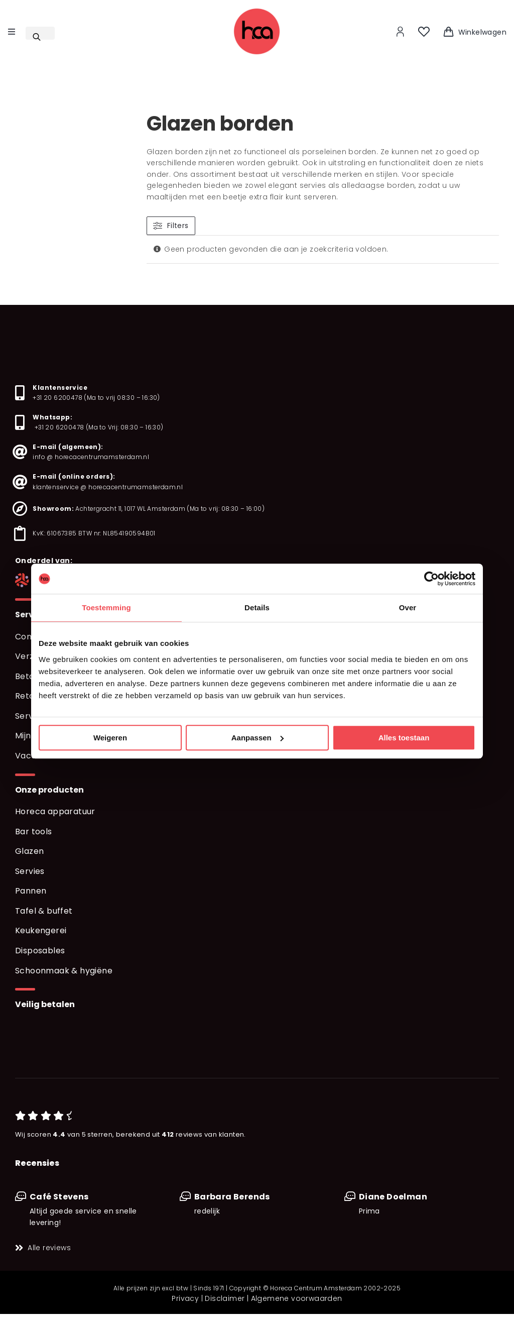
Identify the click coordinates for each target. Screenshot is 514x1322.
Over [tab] (408, 607)
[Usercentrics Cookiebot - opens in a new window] (431, 578)
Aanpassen (257, 737)
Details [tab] (257, 607)
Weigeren (110, 737)
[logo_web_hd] (257, 11)
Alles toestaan (404, 737)
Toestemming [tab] (106, 607)
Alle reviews (49, 1248)
